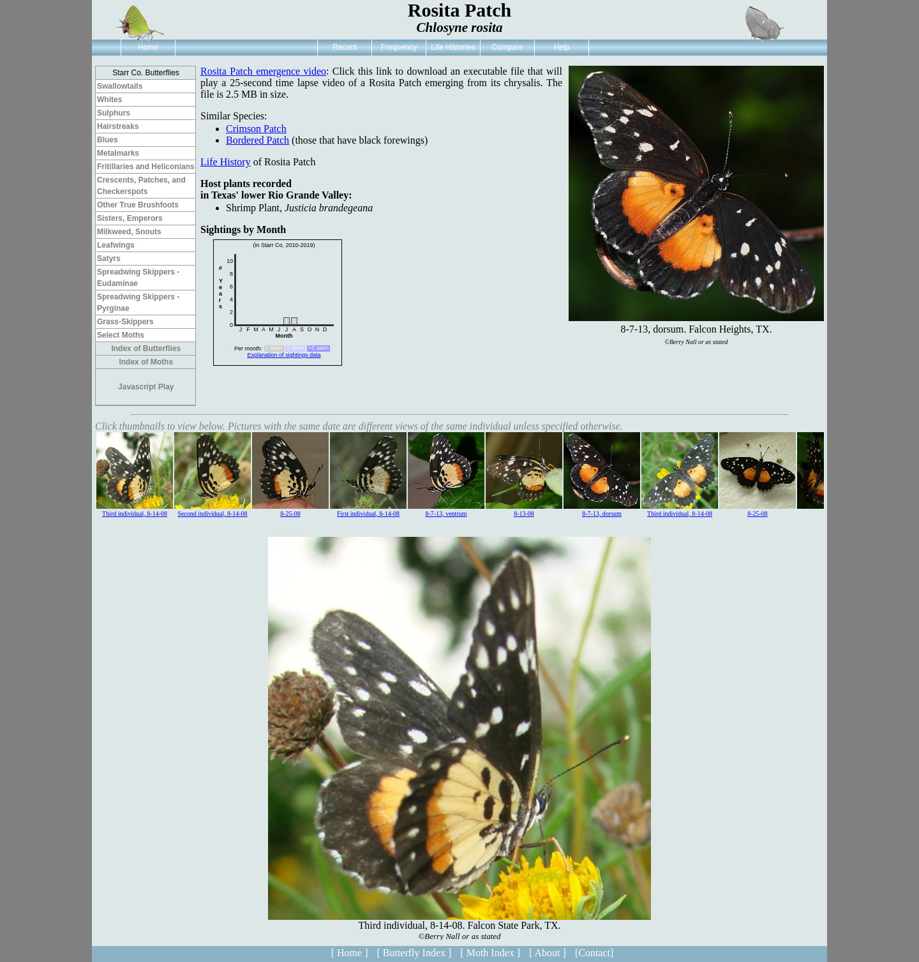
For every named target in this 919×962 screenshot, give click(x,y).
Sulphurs (113, 113)
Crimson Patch (256, 128)
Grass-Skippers (125, 321)
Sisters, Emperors (130, 218)
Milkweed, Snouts (129, 231)
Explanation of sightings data (283, 355)
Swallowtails (119, 86)
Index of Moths (146, 361)
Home (148, 47)
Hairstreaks (117, 126)
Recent (344, 47)
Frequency (399, 47)
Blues (107, 139)
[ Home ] (349, 952)
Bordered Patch (257, 140)
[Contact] (594, 952)
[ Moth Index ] (490, 952)
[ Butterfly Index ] (414, 952)
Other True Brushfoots (138, 204)
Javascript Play (146, 386)
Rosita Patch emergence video (263, 71)
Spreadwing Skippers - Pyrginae (138, 302)
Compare (507, 47)
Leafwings (116, 245)
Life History (225, 161)
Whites (109, 99)
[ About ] (547, 952)
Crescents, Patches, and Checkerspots (141, 186)
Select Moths (120, 335)
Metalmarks (118, 153)
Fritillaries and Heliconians (146, 166)
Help (562, 47)
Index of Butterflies (146, 348)
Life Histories (453, 47)
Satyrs (109, 258)
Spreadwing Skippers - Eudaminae (138, 277)
